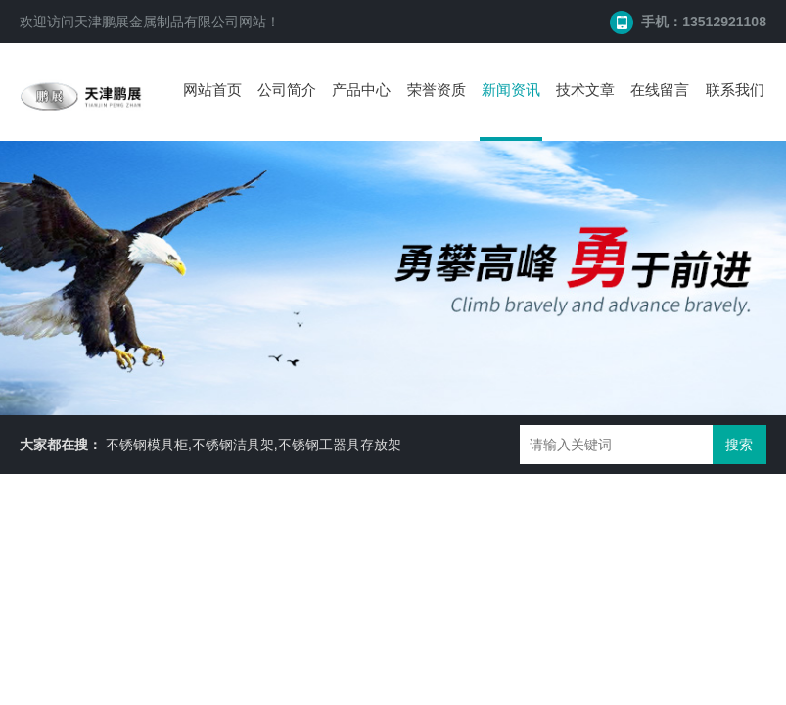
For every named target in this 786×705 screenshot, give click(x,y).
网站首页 (212, 89)
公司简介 (286, 89)
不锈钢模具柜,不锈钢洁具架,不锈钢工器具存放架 (253, 444)
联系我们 (735, 89)
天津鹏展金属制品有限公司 (156, 21)
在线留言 (659, 89)
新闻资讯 (511, 89)
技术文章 (585, 89)
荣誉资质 (436, 89)
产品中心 (361, 89)
